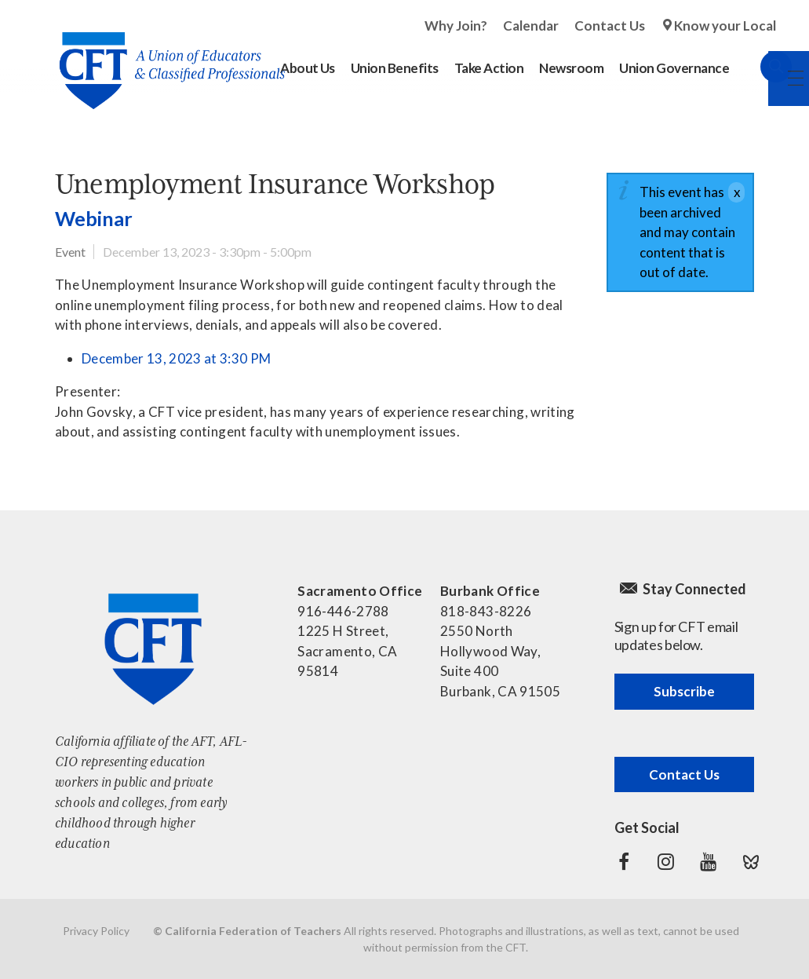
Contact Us (609, 25)
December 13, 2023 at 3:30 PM (176, 358)
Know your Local (725, 25)
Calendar (531, 25)
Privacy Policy (96, 930)
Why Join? (456, 25)
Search (760, 66)
